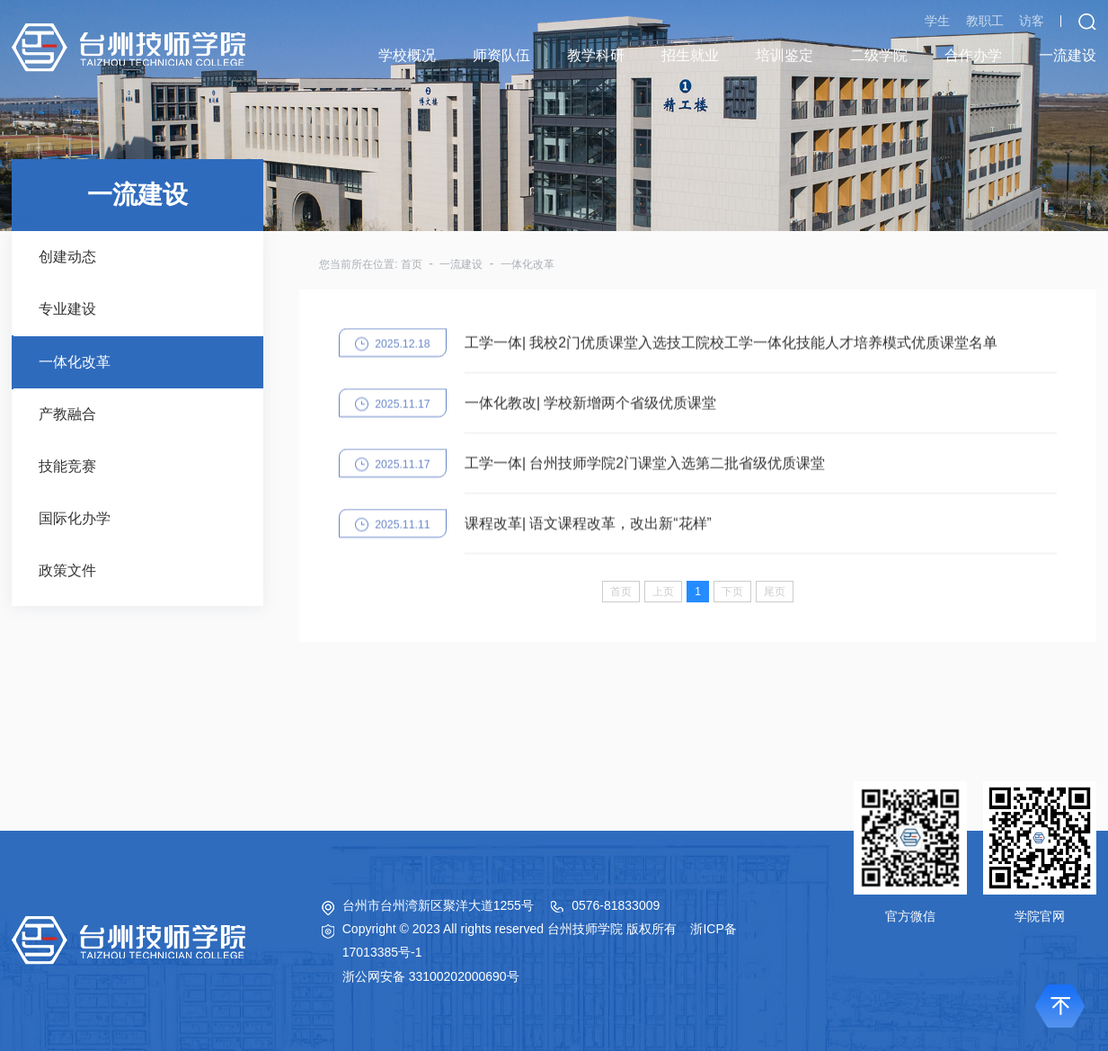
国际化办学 (75, 518)
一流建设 (461, 264)
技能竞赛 (67, 466)
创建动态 (67, 256)
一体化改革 (75, 362)
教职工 (985, 20)
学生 (937, 20)
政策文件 (67, 570)
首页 (411, 264)
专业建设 (67, 308)
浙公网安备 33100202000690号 (430, 976)
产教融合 (67, 414)
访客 (1031, 20)
